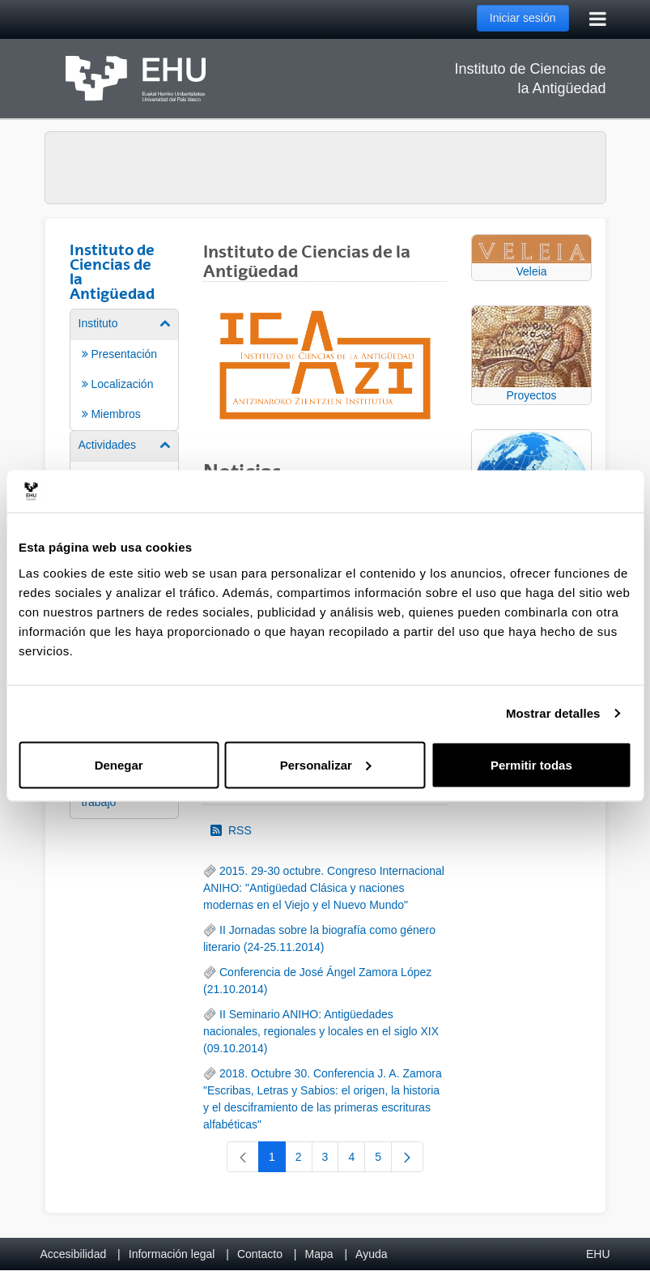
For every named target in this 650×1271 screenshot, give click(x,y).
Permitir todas (531, 764)
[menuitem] (125, 369)
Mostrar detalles (553, 713)
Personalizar (326, 764)
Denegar (119, 764)
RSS (231, 830)
